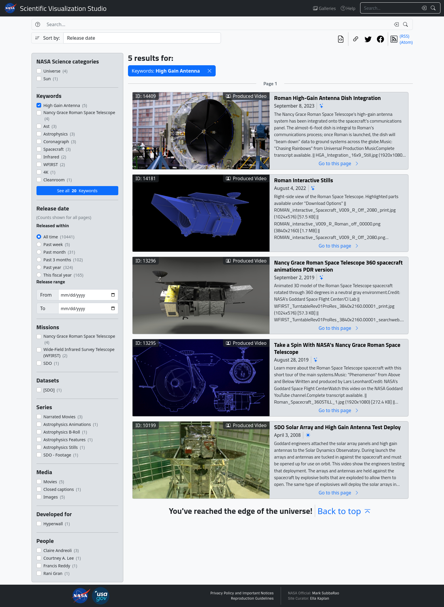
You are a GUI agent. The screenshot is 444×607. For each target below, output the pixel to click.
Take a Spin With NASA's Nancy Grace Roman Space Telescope (337, 348)
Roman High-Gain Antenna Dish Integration (327, 97)
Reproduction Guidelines (252, 598)
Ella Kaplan (319, 598)
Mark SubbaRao (325, 593)
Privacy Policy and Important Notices (242, 593)
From (46, 295)
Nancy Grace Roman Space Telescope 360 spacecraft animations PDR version (338, 266)
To (42, 308)
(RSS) (404, 36)
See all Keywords (77, 190)
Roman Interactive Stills (303, 180)
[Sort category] (142, 38)
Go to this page (338, 163)
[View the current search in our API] (341, 39)
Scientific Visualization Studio (63, 8)
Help (348, 8)
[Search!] (433, 8)
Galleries (324, 8)
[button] (209, 70)
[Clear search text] (423, 8)
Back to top (344, 510)
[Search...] (389, 8)
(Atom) (406, 42)
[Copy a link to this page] (356, 39)
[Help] (37, 24)
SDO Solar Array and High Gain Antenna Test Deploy (337, 427)
